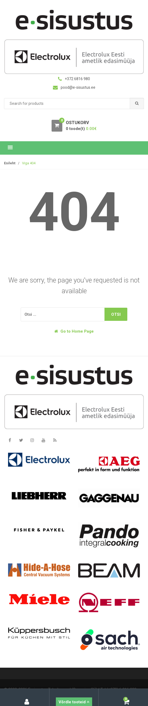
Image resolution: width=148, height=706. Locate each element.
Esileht (9, 163)
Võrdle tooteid (74, 702)
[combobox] (74, 103)
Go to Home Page (74, 331)
